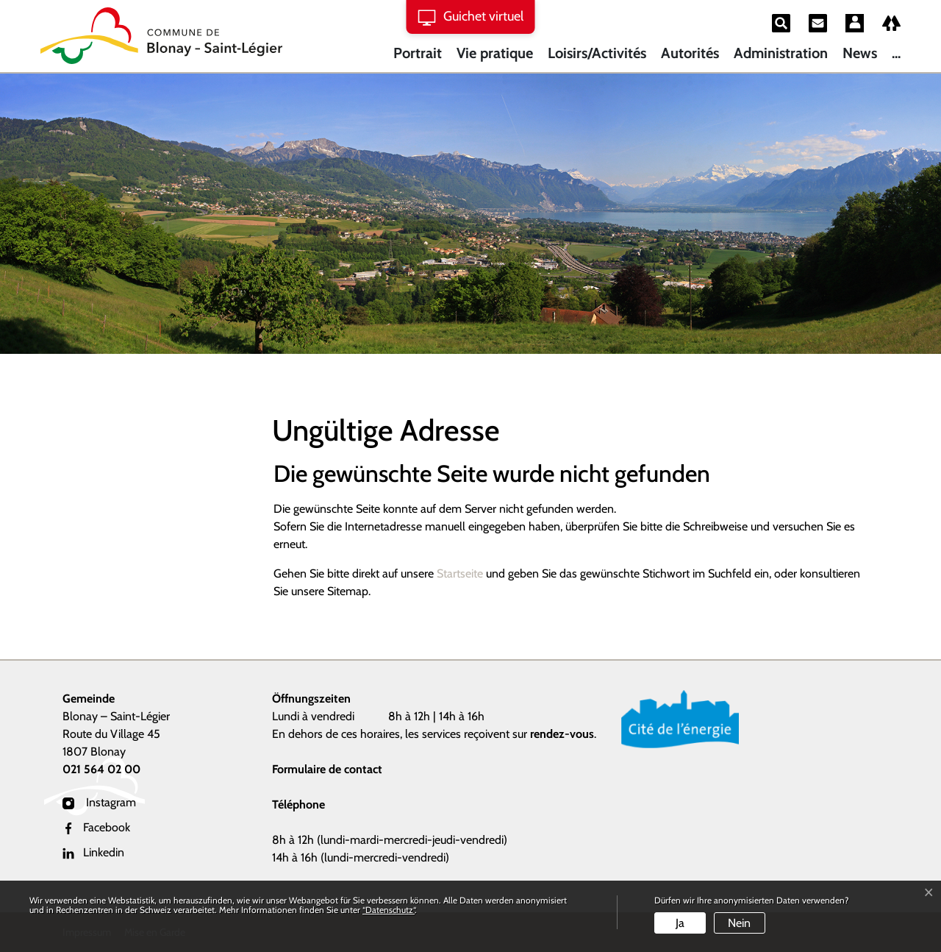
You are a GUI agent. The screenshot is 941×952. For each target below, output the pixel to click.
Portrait (417, 53)
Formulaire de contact (327, 769)
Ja (680, 923)
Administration (781, 53)
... (896, 53)
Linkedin (93, 852)
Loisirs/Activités (597, 53)
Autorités (690, 53)
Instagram (99, 802)
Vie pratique (495, 53)
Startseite (460, 573)
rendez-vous (562, 734)
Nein (739, 923)
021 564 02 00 (101, 769)
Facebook (96, 827)
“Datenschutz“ (388, 909)
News (859, 53)
